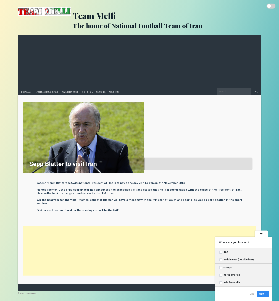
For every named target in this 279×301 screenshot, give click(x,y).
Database (26, 91)
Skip (252, 293)
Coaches (101, 91)
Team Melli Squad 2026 (46, 91)
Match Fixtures (70, 91)
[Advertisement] (139, 61)
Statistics (87, 91)
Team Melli (94, 15)
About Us (114, 91)
